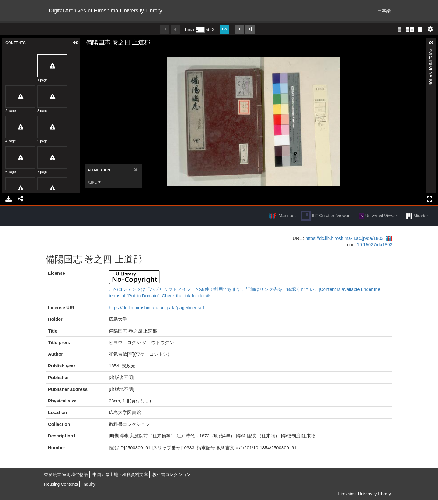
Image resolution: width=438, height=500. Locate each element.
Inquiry (88, 484)
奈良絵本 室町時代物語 (66, 474)
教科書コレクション (171, 474)
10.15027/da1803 (374, 244)
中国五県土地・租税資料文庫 (120, 474)
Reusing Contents (61, 484)
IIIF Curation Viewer (325, 216)
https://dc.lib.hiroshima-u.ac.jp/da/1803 (344, 238)
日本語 (384, 10)
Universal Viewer (378, 216)
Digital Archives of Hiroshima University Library (105, 11)
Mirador (417, 216)
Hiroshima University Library (364, 493)
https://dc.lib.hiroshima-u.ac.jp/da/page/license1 (157, 307)
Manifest (287, 215)
